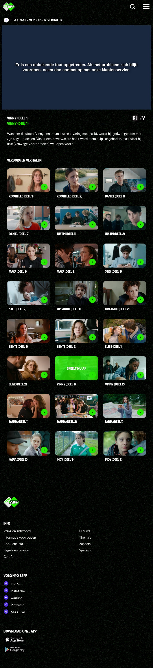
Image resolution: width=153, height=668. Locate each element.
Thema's (85, 537)
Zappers (85, 544)
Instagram (14, 590)
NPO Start (14, 611)
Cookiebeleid (13, 544)
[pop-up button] (133, 99)
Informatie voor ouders (20, 537)
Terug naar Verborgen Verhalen (36, 20)
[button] (10, 99)
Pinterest (14, 604)
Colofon (9, 556)
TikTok (12, 583)
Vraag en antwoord (17, 531)
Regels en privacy (16, 550)
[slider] (76, 90)
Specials (85, 550)
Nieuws (84, 531)
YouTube (13, 597)
